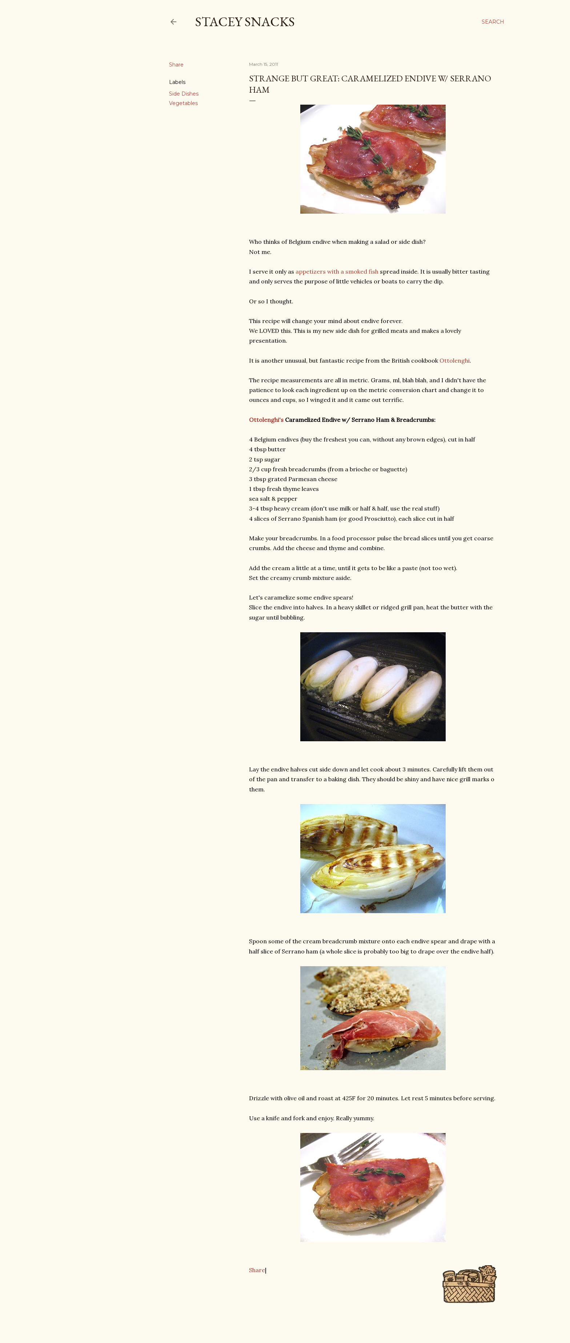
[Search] (493, 22)
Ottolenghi (454, 360)
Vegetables (183, 103)
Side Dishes (183, 93)
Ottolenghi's (266, 419)
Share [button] (176, 64)
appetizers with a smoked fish (337, 271)
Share (257, 1270)
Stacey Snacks (245, 21)
